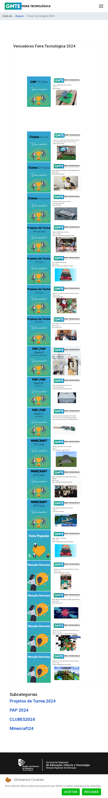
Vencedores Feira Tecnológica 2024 (44, 46)
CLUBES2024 (22, 719)
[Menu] (101, 6)
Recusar (91, 792)
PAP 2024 (19, 710)
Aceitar (70, 792)
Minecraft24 (21, 728)
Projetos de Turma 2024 (33, 701)
